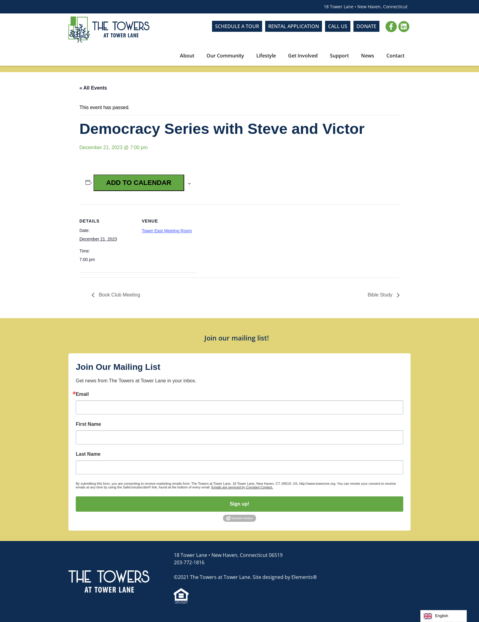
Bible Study (381, 294)
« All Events (93, 87)
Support (339, 55)
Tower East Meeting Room (167, 230)
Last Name (88, 454)
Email (82, 394)
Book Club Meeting (118, 294)
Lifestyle (266, 55)
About (187, 55)
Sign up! (239, 503)
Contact (395, 55)
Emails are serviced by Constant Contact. (242, 487)
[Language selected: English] (443, 616)
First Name (88, 424)
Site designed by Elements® (285, 577)
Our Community (225, 55)
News (367, 55)
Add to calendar (138, 182)
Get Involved (303, 55)
